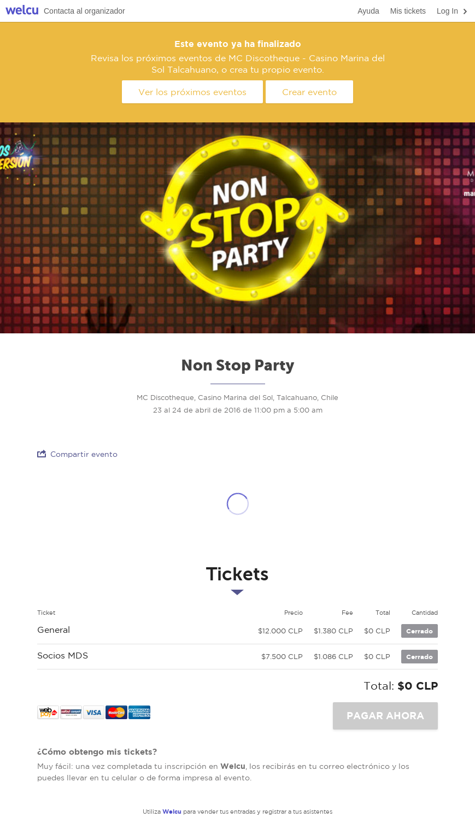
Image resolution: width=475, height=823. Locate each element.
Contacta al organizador (84, 11)
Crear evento (309, 92)
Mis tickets (408, 11)
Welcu (21, 11)
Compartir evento (77, 453)
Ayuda (368, 11)
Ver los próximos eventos (192, 92)
